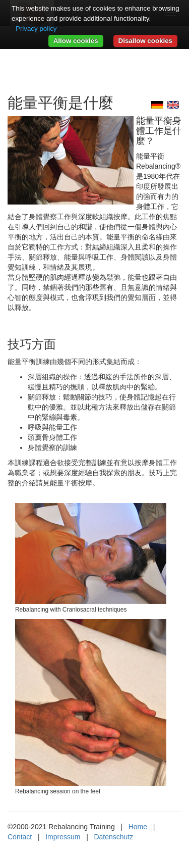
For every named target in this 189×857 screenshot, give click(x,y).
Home (138, 827)
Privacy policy (36, 28)
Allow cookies (75, 40)
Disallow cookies (145, 40)
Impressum (62, 837)
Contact (20, 837)
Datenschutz (113, 837)
